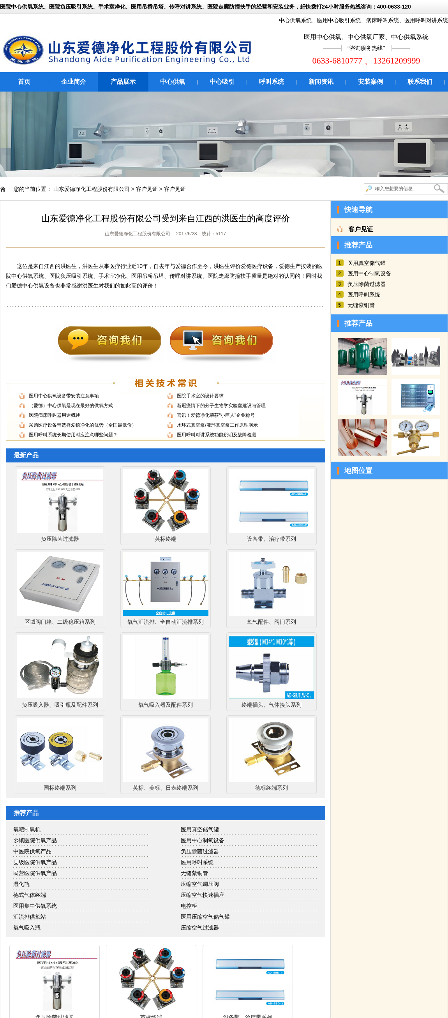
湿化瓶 (21, 884)
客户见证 (147, 189)
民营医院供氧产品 (35, 873)
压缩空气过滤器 (200, 927)
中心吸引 (222, 81)
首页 (24, 81)
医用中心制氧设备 (202, 840)
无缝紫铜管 (194, 873)
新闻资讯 (321, 81)
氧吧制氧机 (27, 829)
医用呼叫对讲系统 (426, 20)
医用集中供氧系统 (35, 906)
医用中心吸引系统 (339, 20)
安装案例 (370, 81)
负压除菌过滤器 (200, 851)
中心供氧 (172, 81)
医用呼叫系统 (197, 862)
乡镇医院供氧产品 (35, 840)
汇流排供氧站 (29, 917)
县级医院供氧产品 (35, 862)
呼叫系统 (271, 81)
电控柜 (189, 906)
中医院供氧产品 (32, 851)
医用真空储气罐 (200, 829)
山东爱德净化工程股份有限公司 (91, 189)
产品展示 (123, 81)
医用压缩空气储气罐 (205, 917)
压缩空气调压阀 (200, 884)
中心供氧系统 (295, 20)
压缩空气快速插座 (202, 895)
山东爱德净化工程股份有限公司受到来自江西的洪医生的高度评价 (165, 218)
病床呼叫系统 (382, 20)
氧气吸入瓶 (27, 927)
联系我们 (419, 81)
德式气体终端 (29, 895)
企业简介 (73, 81)
